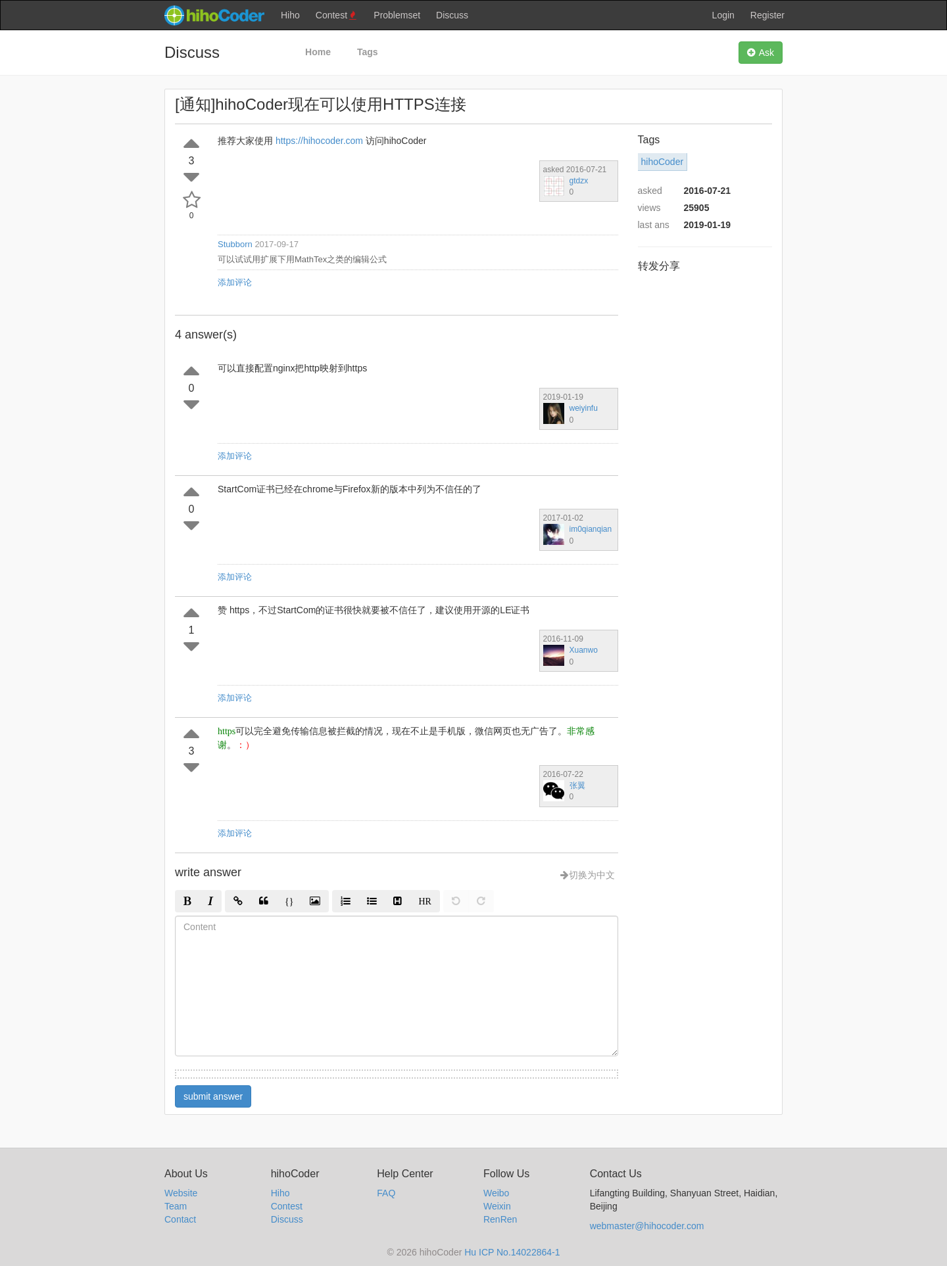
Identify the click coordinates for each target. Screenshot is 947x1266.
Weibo (496, 1193)
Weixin (497, 1206)
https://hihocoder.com (319, 140)
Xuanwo (584, 650)
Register (767, 15)
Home (318, 52)
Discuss (452, 15)
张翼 (577, 785)
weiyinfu (584, 408)
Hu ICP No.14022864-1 (512, 1252)
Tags (367, 52)
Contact (180, 1219)
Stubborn (235, 244)
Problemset (397, 15)
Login (723, 15)
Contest (337, 15)
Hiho (290, 15)
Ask (760, 52)
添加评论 (235, 282)
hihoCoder (662, 161)
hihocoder (214, 15)
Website (180, 1193)
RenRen (500, 1219)
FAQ (386, 1193)
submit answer (213, 1096)
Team (175, 1206)
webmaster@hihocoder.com (647, 1226)
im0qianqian (591, 529)
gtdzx (579, 180)
